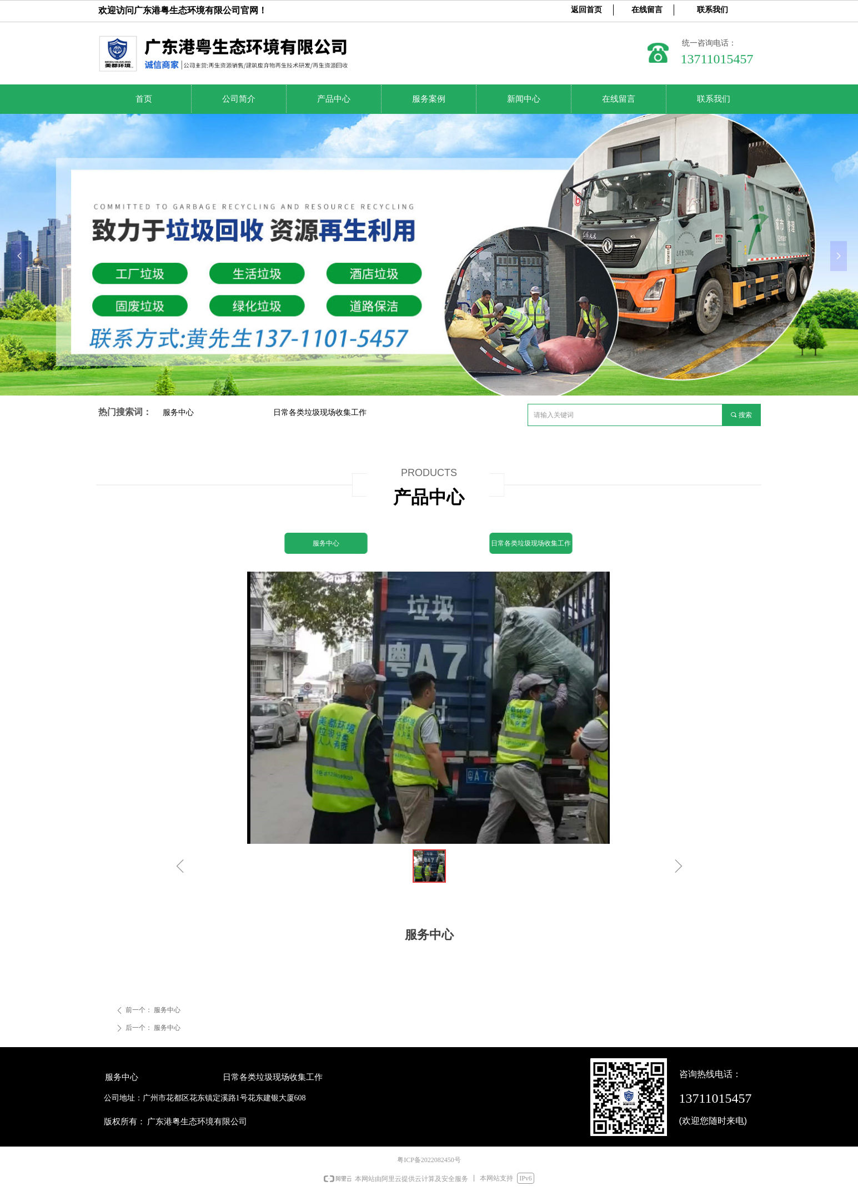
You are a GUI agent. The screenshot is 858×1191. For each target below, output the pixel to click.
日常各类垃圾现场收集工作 (320, 412)
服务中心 (178, 412)
